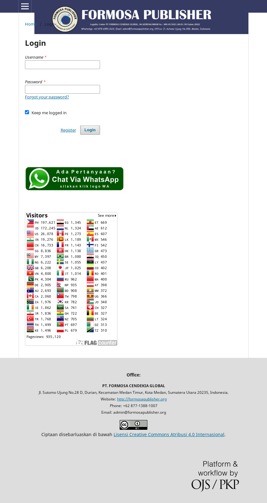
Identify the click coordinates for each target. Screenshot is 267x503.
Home (31, 24)
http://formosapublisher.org (142, 399)
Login (90, 129)
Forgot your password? (47, 97)
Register (68, 130)
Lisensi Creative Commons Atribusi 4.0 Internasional (169, 434)
